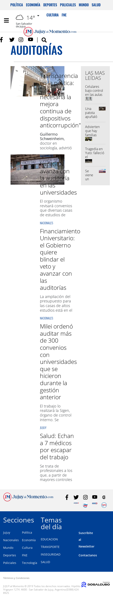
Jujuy (43, 67)
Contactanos (88, 555)
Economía (33, 4)
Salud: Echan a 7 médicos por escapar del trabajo (57, 446)
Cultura (27, 548)
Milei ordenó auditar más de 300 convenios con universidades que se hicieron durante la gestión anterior (58, 361)
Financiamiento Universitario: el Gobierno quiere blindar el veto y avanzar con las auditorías (60, 259)
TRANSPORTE (50, 547)
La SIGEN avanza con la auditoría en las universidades (58, 178)
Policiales (68, 4)
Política (16, 4)
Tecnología (29, 563)
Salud (96, 4)
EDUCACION (49, 539)
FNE (24, 555)
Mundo (84, 4)
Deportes (50, 4)
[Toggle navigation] (6, 20)
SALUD (45, 562)
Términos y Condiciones (16, 578)
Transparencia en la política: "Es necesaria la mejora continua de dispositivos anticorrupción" (60, 100)
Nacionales (46, 156)
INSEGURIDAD (50, 554)
